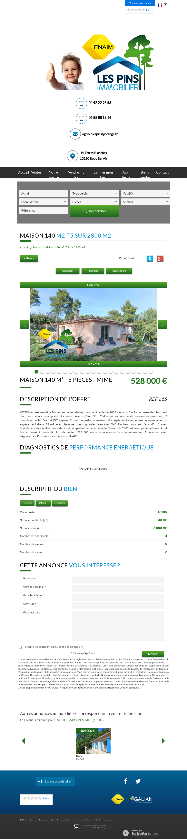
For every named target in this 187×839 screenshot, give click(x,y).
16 (122, 371)
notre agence (55, 172)
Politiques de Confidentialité (73, 687)
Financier (59, 502)
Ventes (38, 172)
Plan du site (60, 819)
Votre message (31, 612)
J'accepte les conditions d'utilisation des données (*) (53, 646)
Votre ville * (29, 603)
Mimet (37, 247)
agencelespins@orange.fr (100, 134)
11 (93, 371)
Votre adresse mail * (34, 586)
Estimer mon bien (103, 172)
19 (139, 371)
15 (116, 371)
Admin (96, 819)
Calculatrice (119, 270)
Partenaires (90, 819)
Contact (160, 172)
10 (88, 371)
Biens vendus (143, 172)
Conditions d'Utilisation (104, 687)
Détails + (43, 502)
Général (27, 502)
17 (128, 371)
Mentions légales (70, 819)
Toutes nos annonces (105, 819)
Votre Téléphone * (33, 595)
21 (150, 371)
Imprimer (93, 270)
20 (145, 371)
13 (105, 371)
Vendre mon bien (78, 172)
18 (133, 371)
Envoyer (153, 653)
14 (110, 371)
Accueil (26, 172)
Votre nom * (30, 577)
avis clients (124, 172)
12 (99, 371)
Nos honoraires (81, 819)
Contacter (67, 270)
